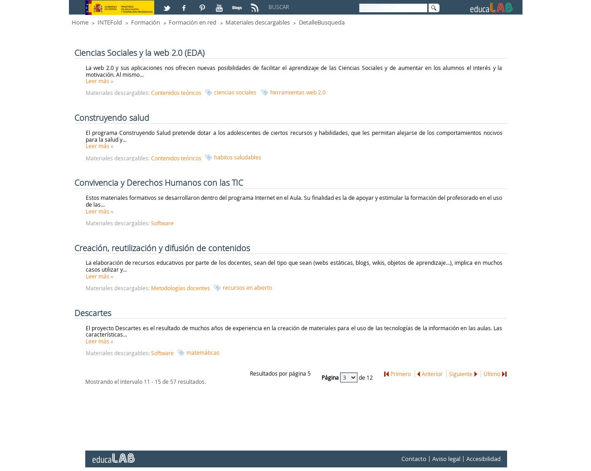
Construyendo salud (111, 117)
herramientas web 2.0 (298, 92)
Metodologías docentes (180, 288)
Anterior (432, 373)
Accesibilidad (483, 459)
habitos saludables (237, 157)
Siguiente (461, 373)
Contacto (413, 459)
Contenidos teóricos (176, 92)
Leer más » (99, 80)
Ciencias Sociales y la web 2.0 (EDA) (139, 52)
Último (492, 373)
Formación (145, 22)
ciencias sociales (235, 92)
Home (80, 22)
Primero (401, 373)
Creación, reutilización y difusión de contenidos (162, 248)
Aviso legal (446, 459)
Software (162, 223)
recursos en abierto (247, 287)
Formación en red (192, 22)
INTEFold (110, 22)
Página (331, 377)
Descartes (92, 312)
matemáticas (203, 352)
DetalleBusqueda (322, 22)
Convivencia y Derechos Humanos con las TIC (158, 182)
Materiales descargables (257, 22)
